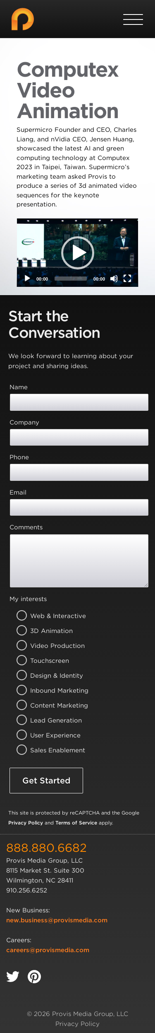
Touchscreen (47, 660)
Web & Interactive (47, 616)
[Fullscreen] (127, 278)
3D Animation (47, 631)
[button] (77, 252)
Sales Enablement (47, 750)
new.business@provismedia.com (56, 920)
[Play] (27, 278)
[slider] (71, 278)
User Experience (47, 735)
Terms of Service (76, 823)
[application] (77, 252)
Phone (19, 457)
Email (18, 492)
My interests (28, 599)
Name (19, 387)
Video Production (47, 646)
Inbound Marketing (47, 690)
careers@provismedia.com (47, 950)
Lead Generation (47, 720)
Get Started (46, 781)
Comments (26, 527)
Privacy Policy (25, 823)
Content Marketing (47, 705)
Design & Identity (47, 675)
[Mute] (114, 278)
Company (24, 422)
